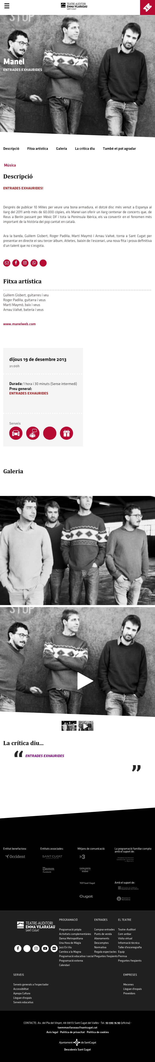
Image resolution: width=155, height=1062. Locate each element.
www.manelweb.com (19, 324)
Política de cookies (98, 1032)
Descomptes (101, 943)
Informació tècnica (128, 943)
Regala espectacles (105, 951)
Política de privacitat (72, 1032)
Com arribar (124, 934)
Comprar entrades (104, 929)
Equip (121, 951)
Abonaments (101, 938)
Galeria (61, 148)
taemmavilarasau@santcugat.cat (77, 1027)
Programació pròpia (70, 929)
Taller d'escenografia (130, 947)
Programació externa (71, 960)
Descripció (11, 148)
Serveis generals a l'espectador (30, 984)
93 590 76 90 (113, 1023)
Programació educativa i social (76, 956)
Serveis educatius (23, 1002)
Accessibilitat (21, 989)
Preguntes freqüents (106, 956)
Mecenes (128, 984)
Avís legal (52, 1032)
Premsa (122, 956)
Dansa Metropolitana (71, 938)
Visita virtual (125, 938)
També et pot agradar (119, 148)
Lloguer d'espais (22, 998)
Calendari (64, 965)
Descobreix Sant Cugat (77, 1049)
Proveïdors (129, 993)
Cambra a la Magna (70, 951)
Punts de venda (103, 934)
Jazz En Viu (65, 947)
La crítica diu (85, 148)
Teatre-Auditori (127, 929)
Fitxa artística (37, 148)
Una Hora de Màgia (70, 943)
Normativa (100, 947)
